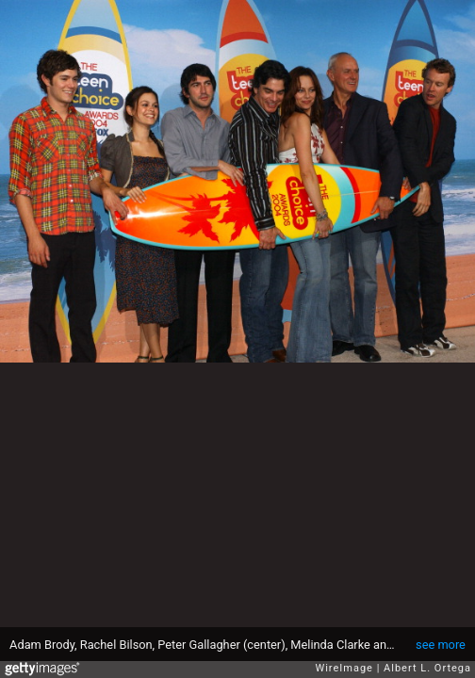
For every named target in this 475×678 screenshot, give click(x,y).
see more (441, 645)
